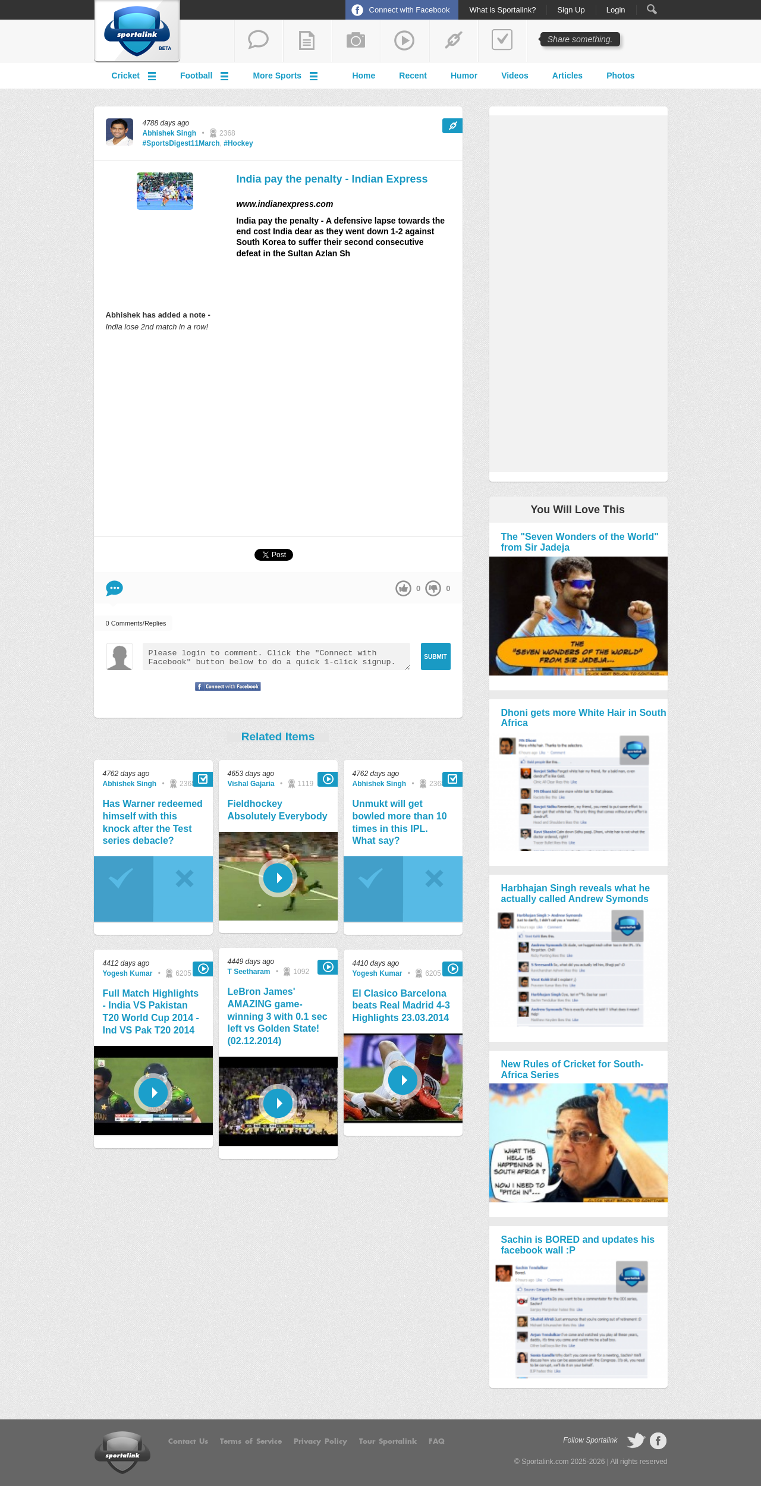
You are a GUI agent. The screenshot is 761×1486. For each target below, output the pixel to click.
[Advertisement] (278, 433)
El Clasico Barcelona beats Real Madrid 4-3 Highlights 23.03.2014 (402, 1005)
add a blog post (307, 41)
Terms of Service (251, 1441)
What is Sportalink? (502, 10)
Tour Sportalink (388, 1441)
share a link (453, 41)
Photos (620, 75)
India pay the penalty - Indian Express (332, 179)
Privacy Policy (320, 1441)
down (433, 588)
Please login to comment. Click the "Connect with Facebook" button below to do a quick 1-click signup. (276, 656)
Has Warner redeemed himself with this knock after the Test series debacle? (153, 822)
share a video (404, 41)
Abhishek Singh (170, 133)
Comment (114, 588)
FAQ (437, 1441)
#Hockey (238, 143)
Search (652, 9)
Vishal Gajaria (251, 784)
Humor (464, 75)
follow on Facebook (658, 1440)
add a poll (502, 41)
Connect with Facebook (409, 9)
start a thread (258, 41)
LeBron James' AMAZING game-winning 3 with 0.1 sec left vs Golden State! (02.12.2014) (278, 1016)
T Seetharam (249, 971)
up (403, 588)
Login (615, 10)
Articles (567, 75)
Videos (515, 75)
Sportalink (137, 31)
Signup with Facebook (225, 694)
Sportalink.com (544, 1461)
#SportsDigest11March (181, 143)
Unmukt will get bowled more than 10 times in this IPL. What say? (400, 822)
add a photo (356, 41)
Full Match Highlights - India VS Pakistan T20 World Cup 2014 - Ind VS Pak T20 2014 (151, 1011)
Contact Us (188, 1441)
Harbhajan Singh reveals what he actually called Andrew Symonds (575, 893)
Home (363, 75)
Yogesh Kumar (128, 973)
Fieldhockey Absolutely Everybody (278, 810)
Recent (413, 75)
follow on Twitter (636, 1440)
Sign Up (570, 10)
